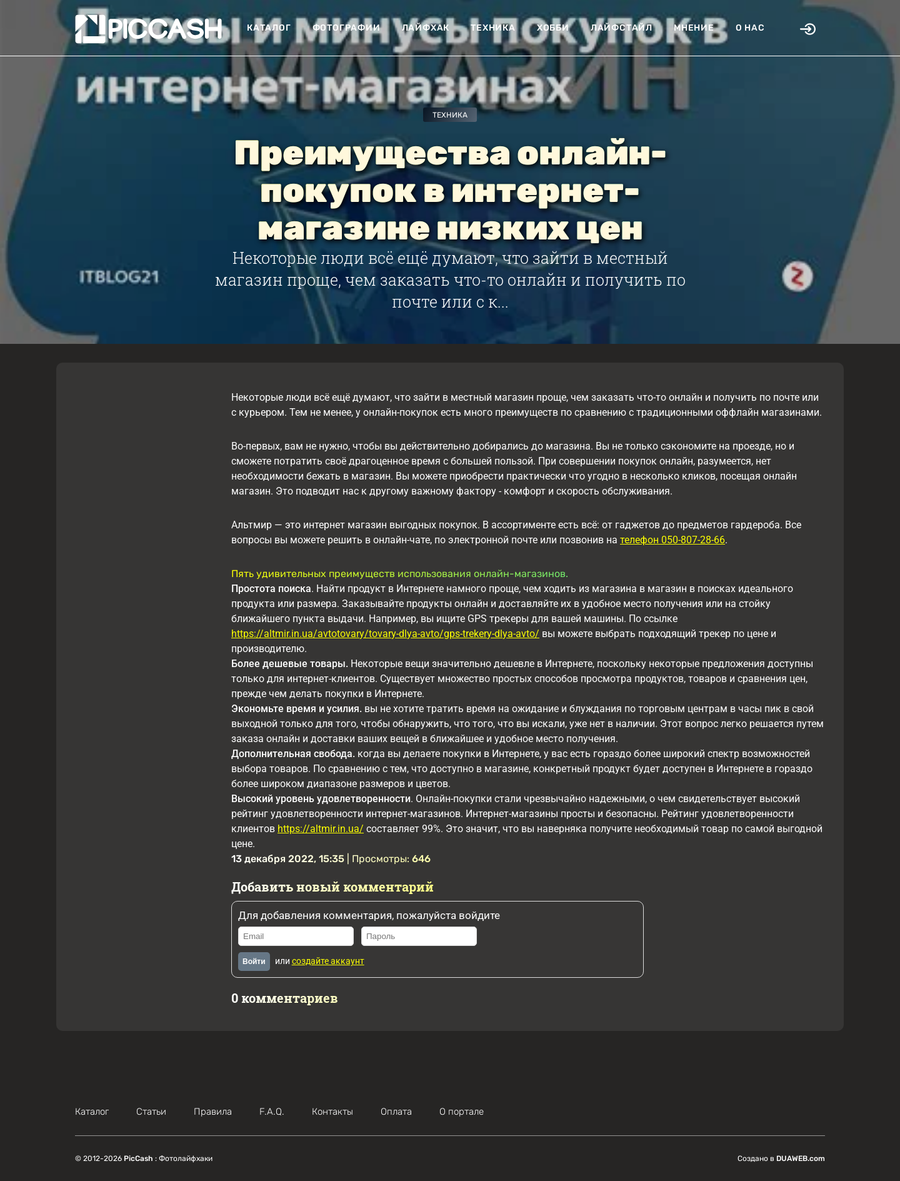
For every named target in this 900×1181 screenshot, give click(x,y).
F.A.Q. (271, 1111)
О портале (461, 1111)
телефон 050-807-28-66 (672, 540)
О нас (750, 28)
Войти (254, 961)
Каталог (269, 28)
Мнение (694, 28)
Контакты (332, 1111)
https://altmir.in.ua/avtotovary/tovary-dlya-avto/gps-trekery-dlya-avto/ (385, 634)
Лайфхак (426, 28)
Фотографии (346, 28)
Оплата (396, 1111)
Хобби (553, 28)
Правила (213, 1111)
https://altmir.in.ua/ (321, 829)
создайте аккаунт (328, 961)
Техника (493, 28)
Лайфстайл (621, 28)
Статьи (151, 1111)
